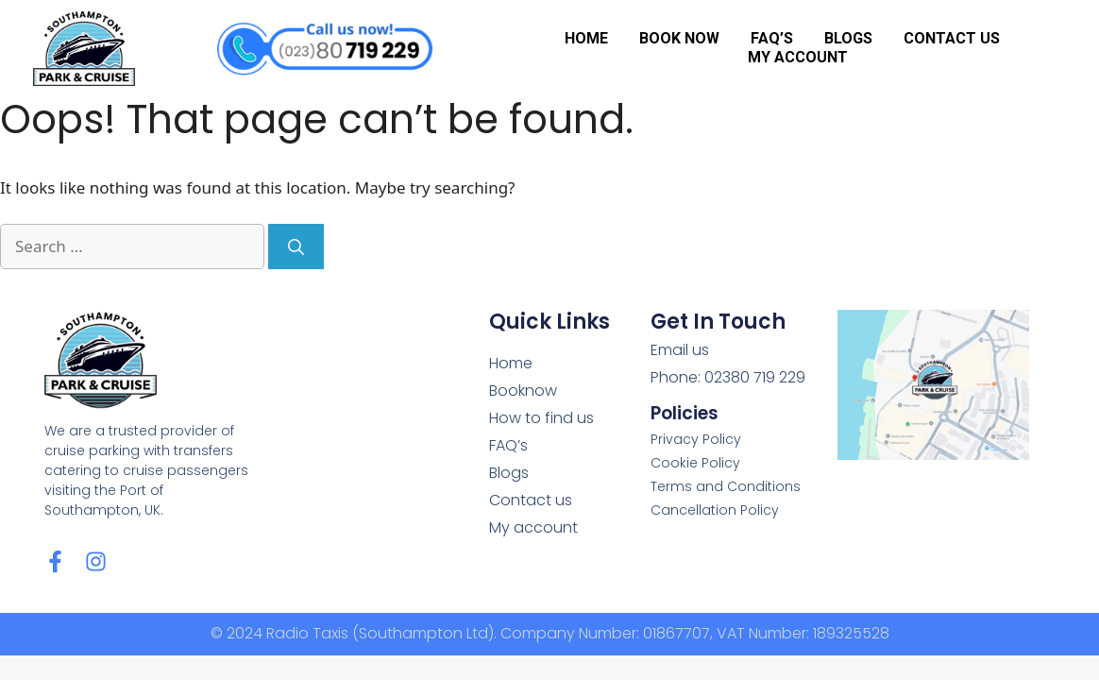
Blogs (848, 38)
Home (586, 38)
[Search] (296, 246)
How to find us (541, 418)
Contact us (952, 38)
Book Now (679, 38)
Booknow (523, 390)
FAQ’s (772, 38)
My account (798, 57)
